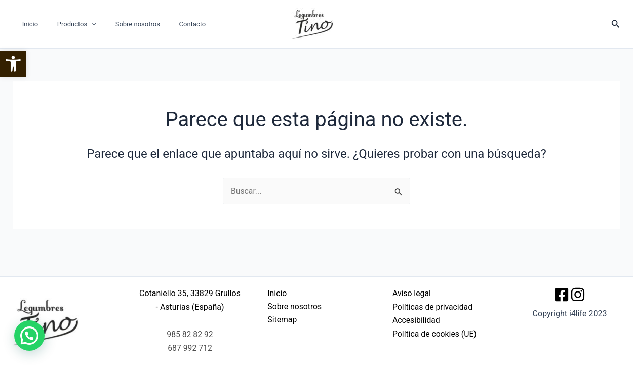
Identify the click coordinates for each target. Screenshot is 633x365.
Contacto (172, 24)
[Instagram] (577, 294)
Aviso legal (411, 293)
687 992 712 (190, 348)
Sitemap (281, 320)
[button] (13, 64)
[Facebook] (561, 294)
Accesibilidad (416, 320)
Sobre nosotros (123, 24)
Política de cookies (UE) (435, 334)
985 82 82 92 (190, 334)
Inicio (27, 24)
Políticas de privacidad (433, 307)
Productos (67, 24)
